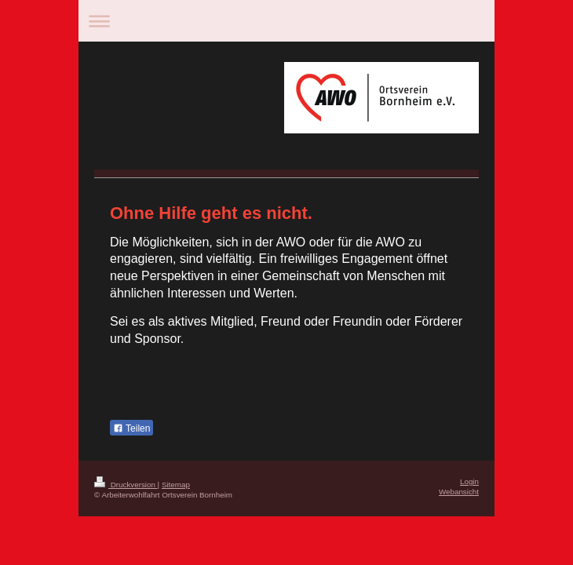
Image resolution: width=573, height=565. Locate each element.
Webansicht (459, 491)
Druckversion (126, 484)
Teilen (131, 428)
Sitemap (176, 484)
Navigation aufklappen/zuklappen (286, 21)
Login (469, 481)
